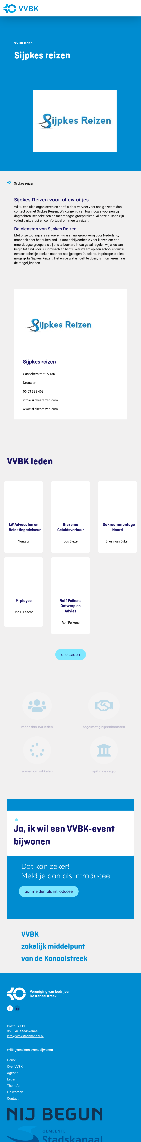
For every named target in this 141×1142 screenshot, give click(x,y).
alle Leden (70, 654)
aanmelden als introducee (49, 891)
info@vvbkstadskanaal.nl (25, 1036)
